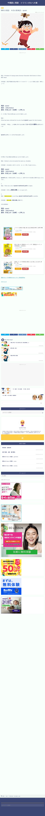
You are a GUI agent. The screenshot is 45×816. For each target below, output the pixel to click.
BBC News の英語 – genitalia (11, 456)
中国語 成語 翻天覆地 (9, 452)
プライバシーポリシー (20, 812)
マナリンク (4, 281)
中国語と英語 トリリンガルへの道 (22, 3)
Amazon (18, 234)
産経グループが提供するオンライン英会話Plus (13, 277)
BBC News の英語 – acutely (10, 465)
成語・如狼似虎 (7, 447)
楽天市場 (25, 234)
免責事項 (27, 812)
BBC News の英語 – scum (10, 461)
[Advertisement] (22, 63)
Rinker (20, 264)
